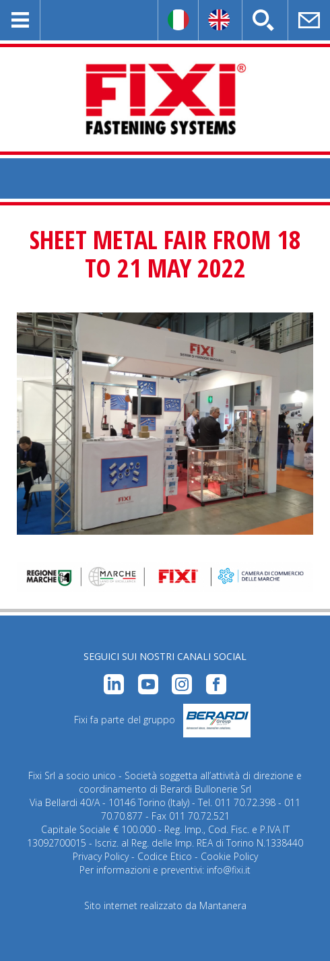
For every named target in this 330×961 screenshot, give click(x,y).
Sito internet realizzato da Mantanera (165, 905)
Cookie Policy (229, 856)
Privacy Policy (101, 856)
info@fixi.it (229, 869)
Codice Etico (164, 856)
